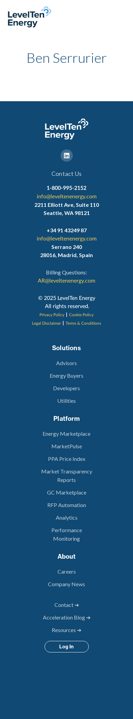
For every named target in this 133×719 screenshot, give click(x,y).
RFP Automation (66, 505)
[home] (28, 16)
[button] (123, 17)
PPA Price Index (66, 458)
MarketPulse (66, 446)
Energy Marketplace (66, 433)
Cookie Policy (81, 315)
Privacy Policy (51, 315)
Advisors (66, 363)
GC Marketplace (66, 492)
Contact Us (66, 173)
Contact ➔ (66, 604)
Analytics (67, 517)
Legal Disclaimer (46, 323)
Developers (66, 388)
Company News (66, 584)
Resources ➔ (66, 630)
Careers (66, 571)
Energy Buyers (66, 375)
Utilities (66, 400)
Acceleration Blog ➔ (66, 617)
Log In (66, 647)
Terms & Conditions (83, 323)
